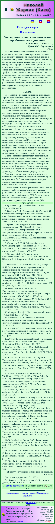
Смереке (20, 521)
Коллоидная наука (27, 27)
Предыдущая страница (17, 493)
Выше (32, 493)
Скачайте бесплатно (13, 486)
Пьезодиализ (27, 32)
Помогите (30, 502)
